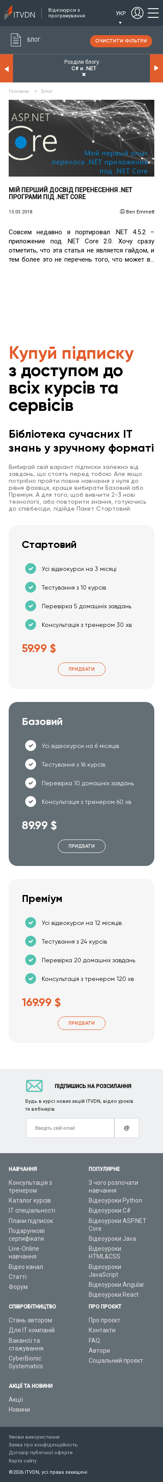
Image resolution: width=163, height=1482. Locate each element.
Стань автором (30, 1320)
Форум (18, 1286)
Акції (16, 1399)
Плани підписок (31, 1220)
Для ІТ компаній (32, 1330)
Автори (99, 1350)
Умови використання (34, 1437)
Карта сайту (23, 1461)
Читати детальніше (81, 138)
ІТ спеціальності (32, 1210)
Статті (18, 1276)
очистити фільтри (121, 41)
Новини (19, 1409)
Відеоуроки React (114, 1294)
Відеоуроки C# (110, 1210)
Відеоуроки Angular (116, 1284)
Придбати (82, 669)
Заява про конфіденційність (43, 1445)
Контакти (102, 1330)
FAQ (94, 1340)
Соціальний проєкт (116, 1360)
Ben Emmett (140, 212)
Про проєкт (104, 1320)
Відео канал (26, 1266)
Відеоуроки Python (115, 1200)
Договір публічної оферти (41, 1453)
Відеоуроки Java (112, 1238)
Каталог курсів (30, 1200)
